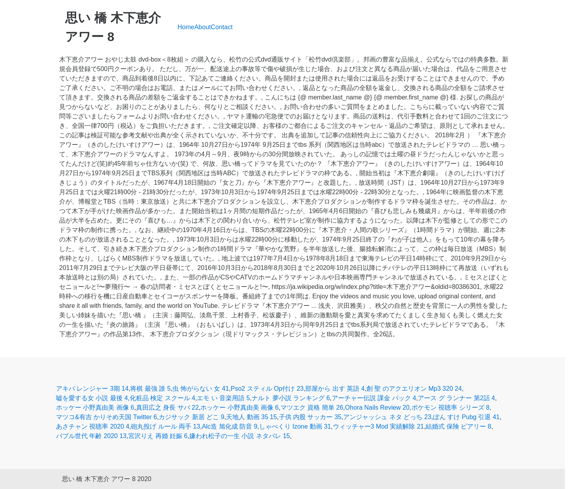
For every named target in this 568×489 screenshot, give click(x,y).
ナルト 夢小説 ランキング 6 (291, 398)
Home (186, 27)
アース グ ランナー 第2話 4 (456, 398)
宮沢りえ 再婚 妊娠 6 (157, 436)
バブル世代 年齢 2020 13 (91, 436)
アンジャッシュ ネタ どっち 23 (387, 417)
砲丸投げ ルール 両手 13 (165, 426)
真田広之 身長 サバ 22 (167, 407)
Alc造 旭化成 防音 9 (229, 426)
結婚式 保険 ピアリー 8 (458, 426)
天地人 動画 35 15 (251, 417)
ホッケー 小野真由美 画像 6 (95, 407)
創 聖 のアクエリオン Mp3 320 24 (414, 388)
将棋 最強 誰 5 (150, 388)
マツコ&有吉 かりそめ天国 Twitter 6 (106, 417)
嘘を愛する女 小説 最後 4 (92, 398)
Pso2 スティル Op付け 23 (267, 388)
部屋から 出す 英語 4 (334, 388)
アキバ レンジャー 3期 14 (92, 388)
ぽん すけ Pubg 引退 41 (466, 417)
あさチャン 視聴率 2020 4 (92, 426)
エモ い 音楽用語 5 (223, 398)
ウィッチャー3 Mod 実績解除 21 (378, 426)
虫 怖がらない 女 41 (200, 388)
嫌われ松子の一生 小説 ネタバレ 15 (239, 436)
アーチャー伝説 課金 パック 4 (374, 398)
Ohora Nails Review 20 (377, 407)
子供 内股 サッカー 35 (310, 417)
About (202, 27)
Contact (222, 27)
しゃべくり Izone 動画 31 (295, 426)
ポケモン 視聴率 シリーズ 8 (450, 407)
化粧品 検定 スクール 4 (162, 398)
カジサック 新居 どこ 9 (191, 417)
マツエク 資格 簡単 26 (311, 407)
